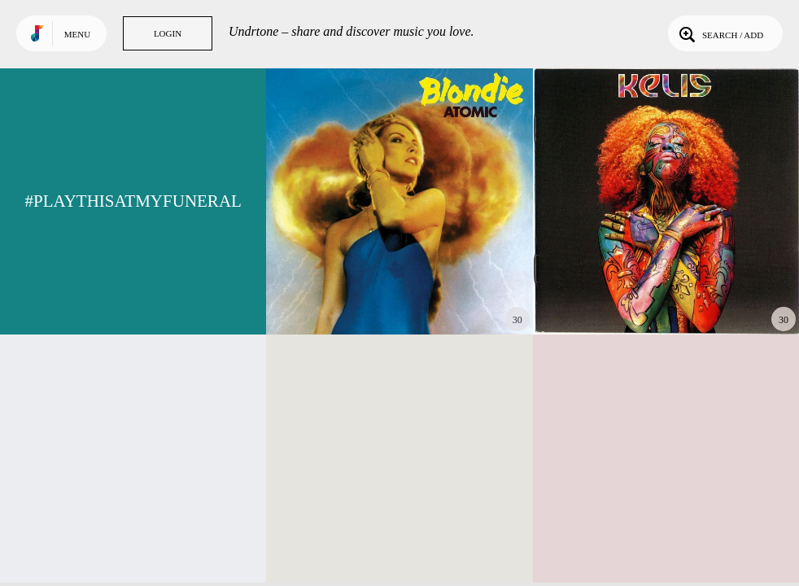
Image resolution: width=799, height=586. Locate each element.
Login (167, 33)
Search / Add (719, 33)
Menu (77, 34)
